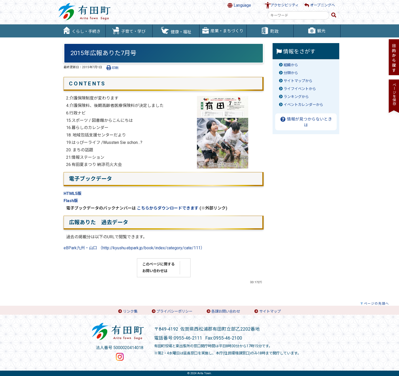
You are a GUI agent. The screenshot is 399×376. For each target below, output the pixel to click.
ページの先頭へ (376, 303)
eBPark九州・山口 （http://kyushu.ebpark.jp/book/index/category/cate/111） (134, 247)
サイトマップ (270, 311)
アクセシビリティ (285, 5)
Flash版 (71, 200)
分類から (291, 73)
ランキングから (296, 97)
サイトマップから (298, 81)
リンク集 (130, 311)
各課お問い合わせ (225, 311)
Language (239, 5)
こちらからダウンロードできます (167, 208)
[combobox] (298, 15)
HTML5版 (73, 193)
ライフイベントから (300, 89)
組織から (291, 65)
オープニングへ (319, 5)
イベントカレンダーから (303, 105)
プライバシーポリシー (174, 311)
